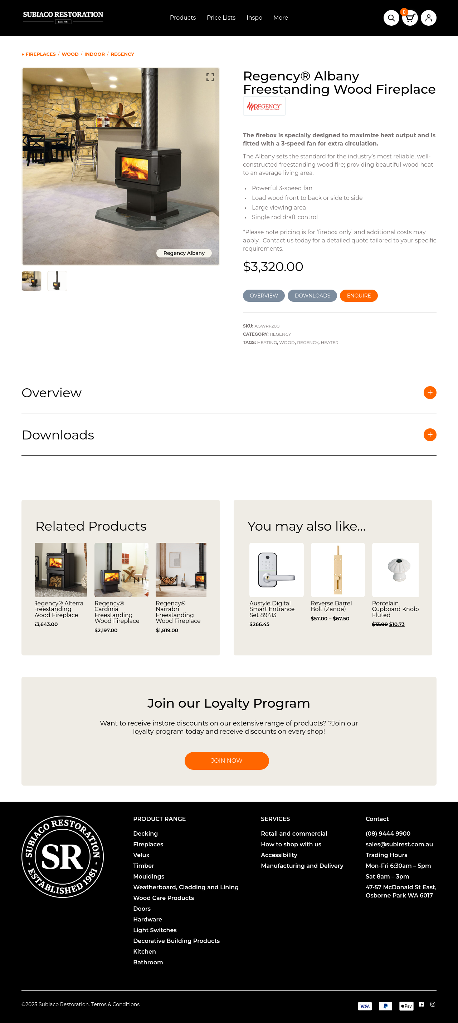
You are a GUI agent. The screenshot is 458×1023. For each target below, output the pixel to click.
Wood (70, 54)
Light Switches (155, 930)
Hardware (147, 919)
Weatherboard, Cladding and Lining (186, 887)
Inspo (254, 17)
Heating (267, 342)
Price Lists (221, 17)
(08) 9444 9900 (388, 833)
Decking (145, 833)
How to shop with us (291, 844)
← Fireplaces (38, 54)
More (280, 17)
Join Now (226, 760)
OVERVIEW (264, 295)
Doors (142, 908)
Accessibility (279, 855)
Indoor (94, 54)
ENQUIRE (359, 295)
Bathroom (148, 962)
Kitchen (144, 951)
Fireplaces (148, 844)
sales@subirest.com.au (399, 844)
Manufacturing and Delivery (302, 865)
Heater (329, 342)
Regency (122, 54)
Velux (141, 855)
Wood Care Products (163, 898)
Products (183, 17)
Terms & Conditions (115, 1004)
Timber (143, 865)
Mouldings (148, 876)
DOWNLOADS (313, 295)
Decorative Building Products (176, 941)
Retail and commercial (294, 833)
